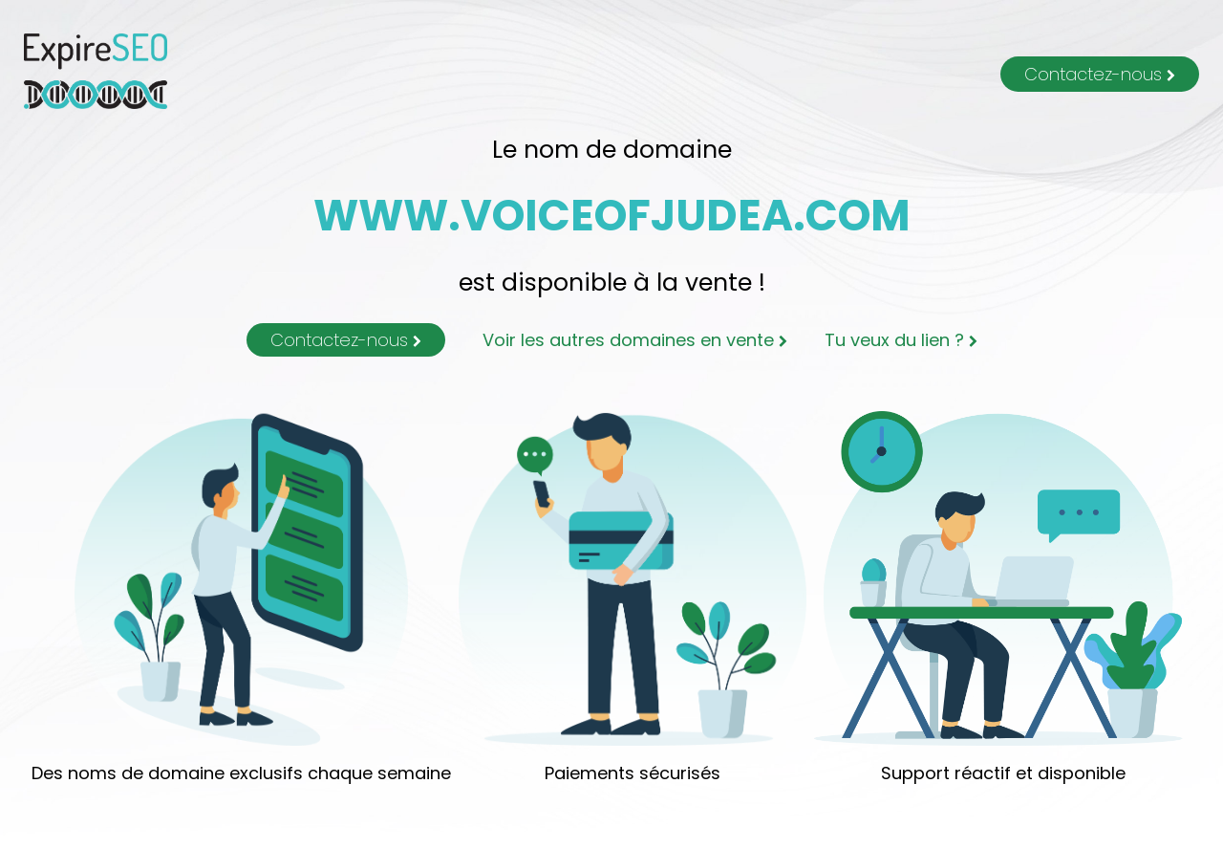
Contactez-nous (1099, 74)
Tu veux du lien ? (901, 340)
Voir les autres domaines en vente (635, 340)
